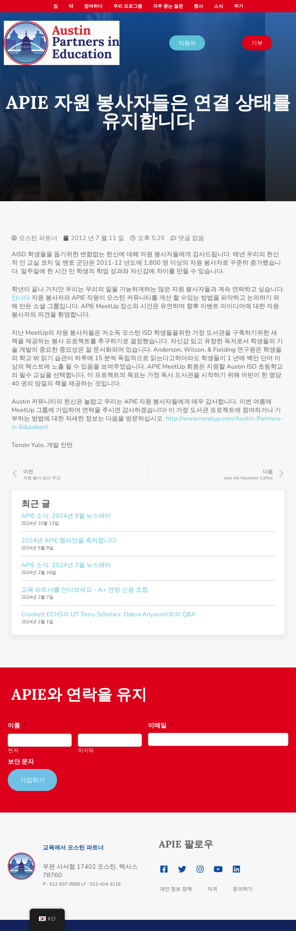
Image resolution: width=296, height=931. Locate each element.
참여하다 (93, 6)
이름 (17, 726)
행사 (198, 6)
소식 (218, 6)
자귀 (212, 884)
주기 (238, 6)
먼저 (13, 750)
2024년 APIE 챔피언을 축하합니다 (68, 540)
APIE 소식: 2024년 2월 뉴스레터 (66, 565)
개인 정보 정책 (176, 884)
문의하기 (243, 884)
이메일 (160, 726)
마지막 (86, 750)
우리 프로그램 (127, 6)
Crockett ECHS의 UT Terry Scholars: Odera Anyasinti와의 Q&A (108, 614)
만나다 (21, 298)
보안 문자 (21, 762)
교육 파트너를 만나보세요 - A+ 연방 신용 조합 (84, 590)
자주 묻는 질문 (168, 6)
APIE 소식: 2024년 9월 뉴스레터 (66, 516)
